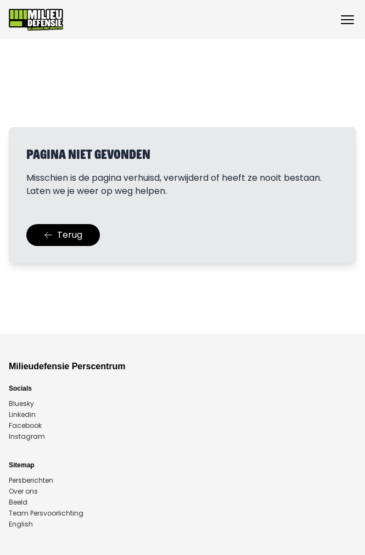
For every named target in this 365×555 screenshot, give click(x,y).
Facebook (25, 425)
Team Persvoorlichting (46, 513)
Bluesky (21, 403)
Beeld (18, 502)
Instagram (27, 436)
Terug (63, 234)
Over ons (23, 491)
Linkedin (22, 414)
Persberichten (31, 480)
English (21, 524)
